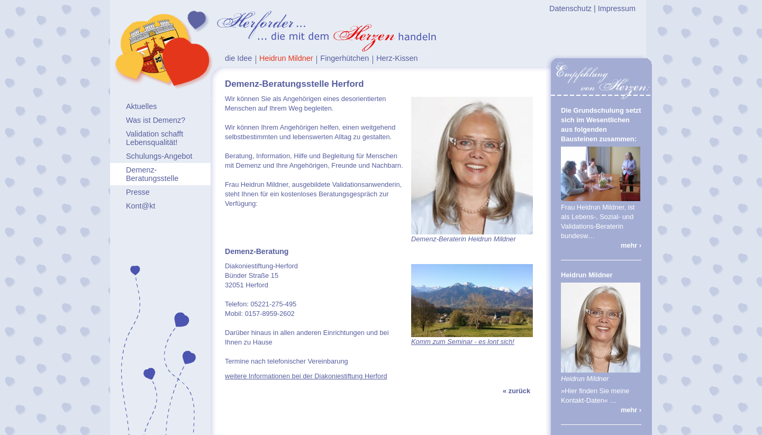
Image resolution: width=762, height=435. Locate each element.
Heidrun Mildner (286, 58)
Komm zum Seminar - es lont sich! (462, 342)
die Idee (238, 58)
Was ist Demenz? (155, 120)
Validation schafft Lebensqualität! (154, 138)
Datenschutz (570, 8)
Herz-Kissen (397, 58)
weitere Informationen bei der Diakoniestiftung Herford (306, 376)
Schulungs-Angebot (159, 156)
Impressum (617, 8)
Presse (138, 192)
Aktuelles (141, 106)
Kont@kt (140, 206)
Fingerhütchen (344, 58)
